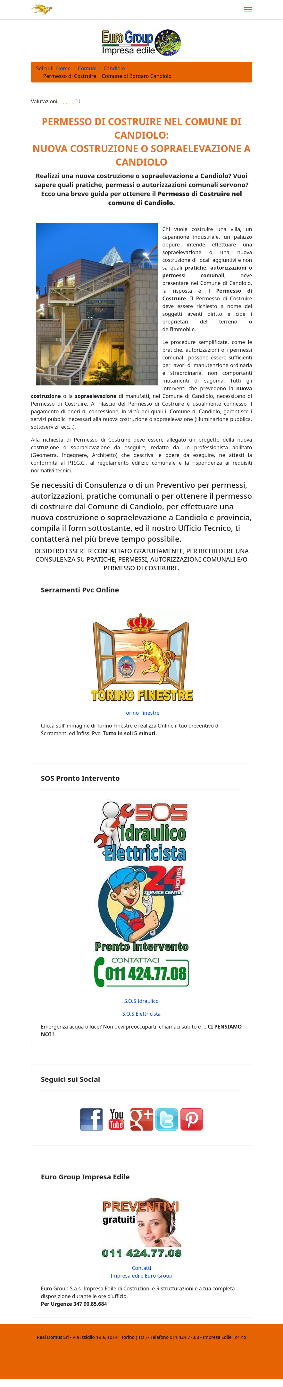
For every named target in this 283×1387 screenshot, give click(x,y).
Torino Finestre (141, 712)
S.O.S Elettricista (141, 1013)
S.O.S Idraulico (141, 1000)
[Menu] (248, 9)
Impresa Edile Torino (224, 1337)
